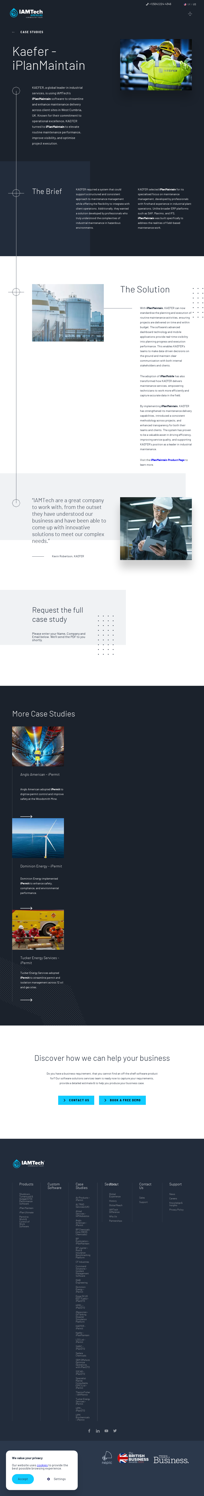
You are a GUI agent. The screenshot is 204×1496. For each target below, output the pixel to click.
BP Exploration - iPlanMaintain (82, 1241)
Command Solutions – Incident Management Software (82, 1271)
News (172, 1194)
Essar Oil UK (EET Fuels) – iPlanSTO (82, 1298)
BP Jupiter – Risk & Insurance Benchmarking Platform (83, 1253)
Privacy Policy (176, 1210)
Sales (142, 1198)
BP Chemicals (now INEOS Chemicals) (83, 1232)
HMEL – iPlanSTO (80, 1306)
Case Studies (82, 1186)
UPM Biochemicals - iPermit (83, 1417)
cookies (42, 1465)
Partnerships (115, 1221)
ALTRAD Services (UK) (82, 1205)
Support (143, 1202)
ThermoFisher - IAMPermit (83, 1393)
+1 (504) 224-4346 (160, 4)
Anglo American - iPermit (81, 1222)
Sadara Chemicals (81, 1354)
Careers (173, 1198)
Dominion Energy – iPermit (80, 1289)
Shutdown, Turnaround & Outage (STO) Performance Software (26, 1199)
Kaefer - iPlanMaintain (82, 1334)
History (113, 1201)
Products (26, 1184)
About (114, 1184)
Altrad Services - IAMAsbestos (82, 1213)
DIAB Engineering (81, 1281)
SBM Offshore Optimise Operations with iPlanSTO (83, 1363)
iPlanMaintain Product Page (168, 460)
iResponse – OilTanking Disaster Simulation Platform (82, 1317)
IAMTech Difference (114, 1211)
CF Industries (82, 1262)
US (194, 4)
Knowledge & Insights (176, 1204)
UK (188, 4)
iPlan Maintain (26, 1208)
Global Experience (115, 1195)
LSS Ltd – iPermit (80, 1341)
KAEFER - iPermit (80, 1327)
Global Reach (115, 1205)
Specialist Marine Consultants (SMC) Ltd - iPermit (82, 1383)
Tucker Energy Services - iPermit (83, 1401)
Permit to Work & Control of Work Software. (24, 1222)
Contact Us (145, 1186)
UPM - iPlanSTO (80, 1409)
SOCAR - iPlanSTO (80, 1372)
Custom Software (55, 1186)
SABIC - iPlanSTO (80, 1347)
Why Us (113, 1216)
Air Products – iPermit (83, 1199)
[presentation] (97, 1478)
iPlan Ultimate (26, 1212)
